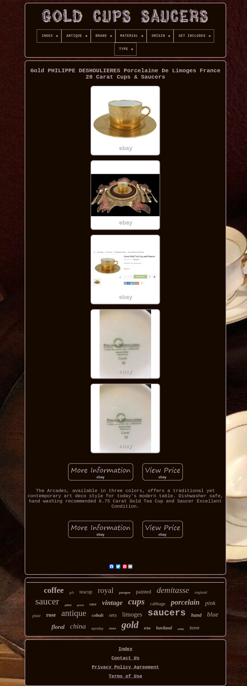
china (78, 626)
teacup (86, 592)
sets (113, 615)
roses (112, 628)
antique (73, 613)
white (180, 629)
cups (136, 601)
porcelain (185, 602)
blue (212, 614)
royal (106, 590)
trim (147, 628)
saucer (47, 601)
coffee (54, 590)
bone (195, 628)
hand (196, 615)
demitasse (173, 590)
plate (36, 615)
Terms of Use (125, 676)
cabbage (158, 603)
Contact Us (125, 658)
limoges (132, 614)
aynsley (97, 628)
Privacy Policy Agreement (125, 667)
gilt (71, 592)
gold (129, 625)
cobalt (98, 615)
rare (92, 604)
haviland (164, 628)
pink (210, 602)
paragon (124, 593)
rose (51, 615)
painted (143, 592)
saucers (167, 613)
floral (58, 627)
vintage (112, 602)
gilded (68, 605)
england (201, 592)
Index (125, 649)
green (80, 605)
